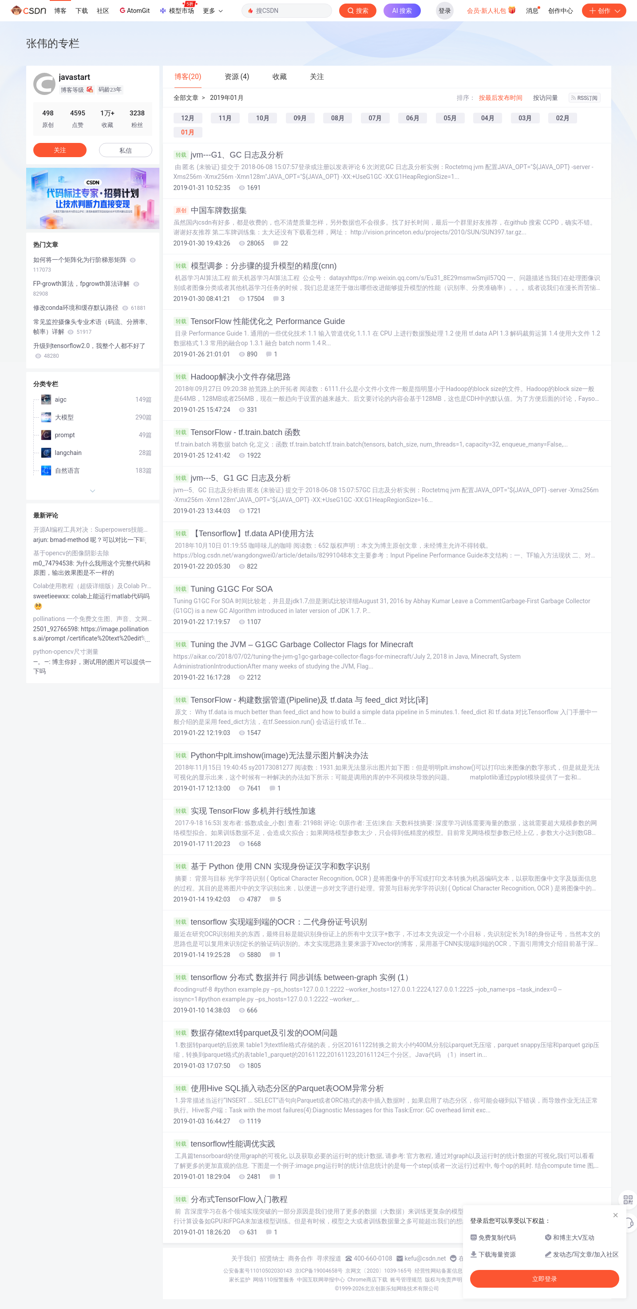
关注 (60, 150)
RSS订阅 (584, 98)
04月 (488, 118)
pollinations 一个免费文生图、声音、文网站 (92, 618)
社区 (103, 10)
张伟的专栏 (52, 43)
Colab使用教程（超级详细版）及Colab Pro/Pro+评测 (92, 585)
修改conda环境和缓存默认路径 (89, 307)
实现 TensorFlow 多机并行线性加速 (245, 811)
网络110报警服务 (273, 1280)
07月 (375, 118)
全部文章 (186, 97)
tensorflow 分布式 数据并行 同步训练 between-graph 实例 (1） (293, 977)
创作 (604, 10)
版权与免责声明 (443, 1280)
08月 (337, 118)
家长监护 (239, 1280)
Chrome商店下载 (368, 1280)
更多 (212, 10)
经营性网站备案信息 (439, 1271)
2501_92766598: (57, 629)
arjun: (41, 539)
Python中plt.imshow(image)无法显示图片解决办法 (271, 755)
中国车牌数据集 (210, 210)
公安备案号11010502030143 (257, 1271)
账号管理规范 (406, 1280)
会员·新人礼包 (491, 9)
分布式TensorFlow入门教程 (231, 1199)
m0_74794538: (54, 563)
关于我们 (243, 1258)
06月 (412, 118)
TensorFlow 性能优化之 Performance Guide (259, 321)
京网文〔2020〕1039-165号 (378, 1271)
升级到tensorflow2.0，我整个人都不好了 (89, 350)
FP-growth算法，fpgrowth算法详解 (86, 288)
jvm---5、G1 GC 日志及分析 (232, 478)
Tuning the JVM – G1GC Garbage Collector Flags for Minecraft (293, 644)
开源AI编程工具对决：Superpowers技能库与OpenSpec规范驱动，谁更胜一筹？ (92, 529)
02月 (563, 118)
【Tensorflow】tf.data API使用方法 (244, 533)
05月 (450, 118)
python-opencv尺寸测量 (66, 651)
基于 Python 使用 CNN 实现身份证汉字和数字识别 (272, 866)
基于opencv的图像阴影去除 (71, 553)
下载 (81, 10)
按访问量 (545, 97)
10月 (262, 118)
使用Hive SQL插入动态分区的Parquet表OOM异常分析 (279, 1088)
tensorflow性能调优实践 (224, 1143)
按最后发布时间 (500, 97)
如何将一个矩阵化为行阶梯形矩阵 (84, 264)
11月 (225, 118)
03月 (525, 118)
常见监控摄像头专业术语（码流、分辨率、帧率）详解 (92, 326)
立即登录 (544, 1278)
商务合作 (300, 1258)
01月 (187, 132)
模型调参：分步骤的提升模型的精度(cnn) (255, 265)
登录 (445, 10)
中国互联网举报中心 (321, 1280)
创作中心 (560, 10)
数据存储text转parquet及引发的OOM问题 (256, 1032)
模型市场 (178, 8)
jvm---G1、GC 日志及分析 (229, 154)
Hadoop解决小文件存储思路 (232, 376)
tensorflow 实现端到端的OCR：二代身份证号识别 (270, 921)
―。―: (42, 661)
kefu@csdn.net (425, 1258)
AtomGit (134, 10)
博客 (60, 10)
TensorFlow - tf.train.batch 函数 (237, 432)
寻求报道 (329, 1258)
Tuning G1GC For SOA (223, 589)
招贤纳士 (272, 1258)
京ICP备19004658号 (319, 1271)
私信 (125, 150)
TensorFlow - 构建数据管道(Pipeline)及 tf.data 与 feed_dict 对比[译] (301, 700)
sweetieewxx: (52, 596)
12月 (187, 118)
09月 (300, 118)
